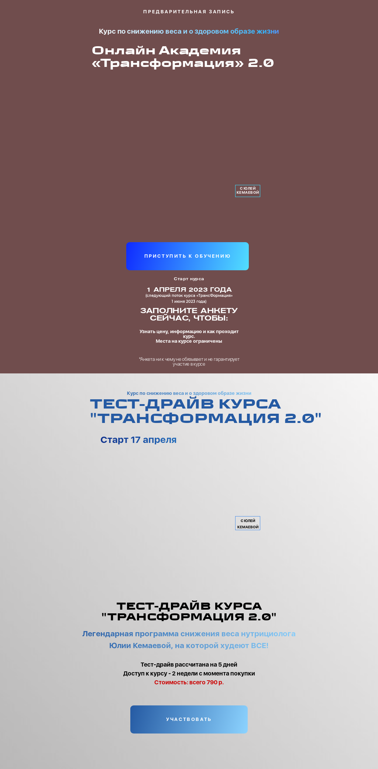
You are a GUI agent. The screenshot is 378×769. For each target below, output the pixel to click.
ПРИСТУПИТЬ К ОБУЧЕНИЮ (187, 256)
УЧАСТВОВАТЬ (189, 719)
